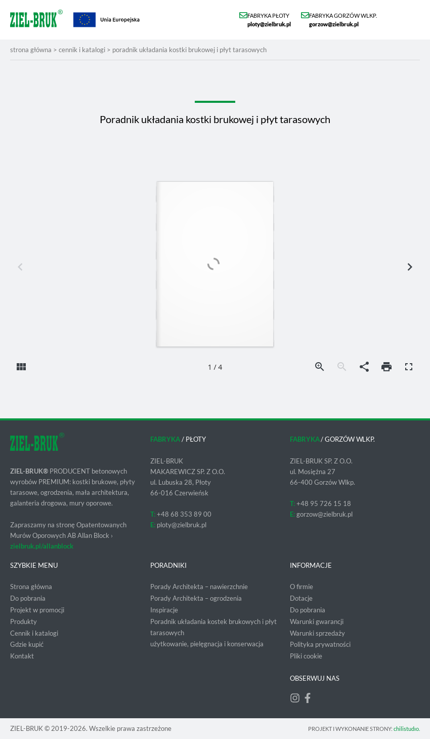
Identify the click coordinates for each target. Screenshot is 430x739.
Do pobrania (28, 598)
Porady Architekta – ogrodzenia (196, 598)
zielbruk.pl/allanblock (41, 546)
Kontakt (22, 656)
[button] (411, 20)
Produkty (23, 621)
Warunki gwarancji (316, 621)
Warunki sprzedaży (317, 633)
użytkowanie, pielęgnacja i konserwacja (207, 644)
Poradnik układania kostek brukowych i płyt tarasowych (213, 627)
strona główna (31, 50)
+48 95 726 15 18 (323, 503)
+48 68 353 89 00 (184, 514)
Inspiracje (164, 610)
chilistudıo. (407, 728)
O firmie (301, 586)
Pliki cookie (306, 656)
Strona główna (31, 586)
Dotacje (301, 598)
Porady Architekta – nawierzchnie (199, 586)
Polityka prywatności (320, 644)
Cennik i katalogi (82, 50)
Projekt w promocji (37, 610)
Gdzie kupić (27, 644)
